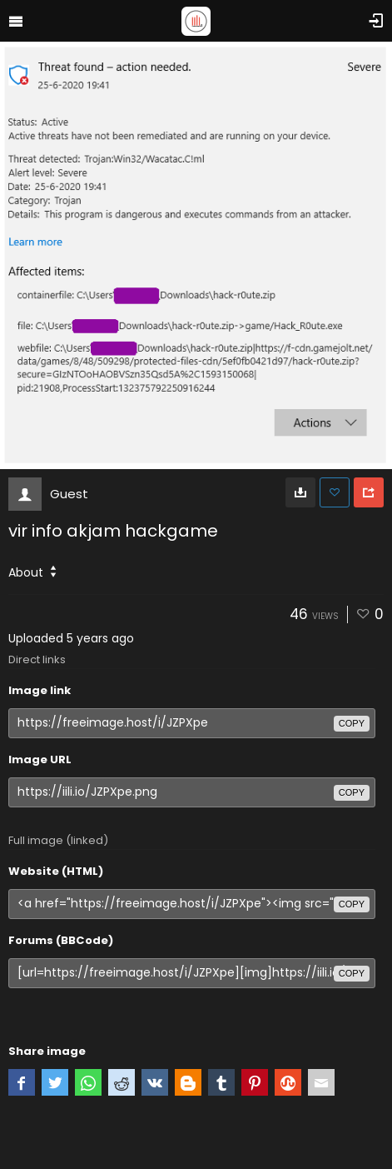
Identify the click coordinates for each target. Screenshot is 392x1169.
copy (352, 723)
